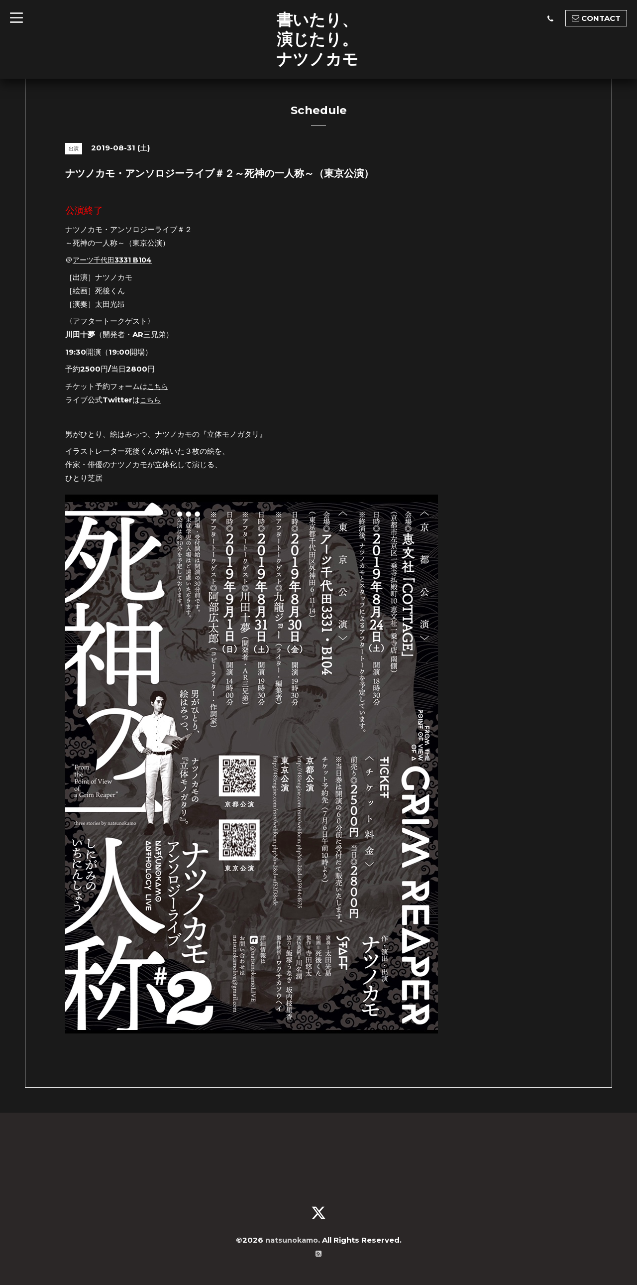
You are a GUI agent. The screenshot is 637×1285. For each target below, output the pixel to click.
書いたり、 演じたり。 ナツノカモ (317, 39)
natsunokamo (291, 1240)
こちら (158, 386)
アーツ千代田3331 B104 (115, 259)
